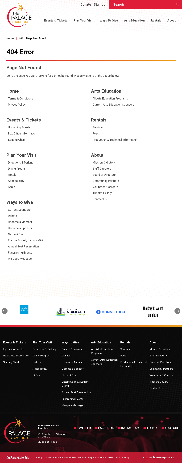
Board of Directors (104, 174)
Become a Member (20, 222)
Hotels (12, 174)
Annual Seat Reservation (23, 246)
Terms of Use (84, 457)
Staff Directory (102, 168)
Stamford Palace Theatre (19, 14)
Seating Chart (16, 139)
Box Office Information (22, 133)
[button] (5, 312)
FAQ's (11, 187)
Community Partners (106, 180)
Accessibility (16, 180)
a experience (158, 457)
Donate (85, 4)
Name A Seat (16, 234)
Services (98, 127)
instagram (130, 428)
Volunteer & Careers (105, 187)
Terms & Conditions (20, 98)
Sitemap (125, 457)
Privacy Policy (17, 104)
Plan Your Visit (84, 20)
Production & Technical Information (115, 139)
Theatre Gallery (102, 193)
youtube (172, 428)
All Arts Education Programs (110, 98)
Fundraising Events (20, 252)
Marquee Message (20, 258)
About (171, 20)
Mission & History (104, 162)
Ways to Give (109, 20)
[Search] (144, 4)
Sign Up (99, 4)
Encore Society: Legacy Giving (27, 240)
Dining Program (17, 168)
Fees (96, 133)
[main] (91, 148)
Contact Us (100, 199)
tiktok (151, 428)
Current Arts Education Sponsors (113, 104)
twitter (84, 428)
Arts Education (134, 20)
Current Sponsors (19, 209)
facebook (106, 428)
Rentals (156, 20)
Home (10, 38)
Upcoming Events (19, 127)
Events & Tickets (55, 20)
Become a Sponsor (20, 228)
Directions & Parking (20, 162)
